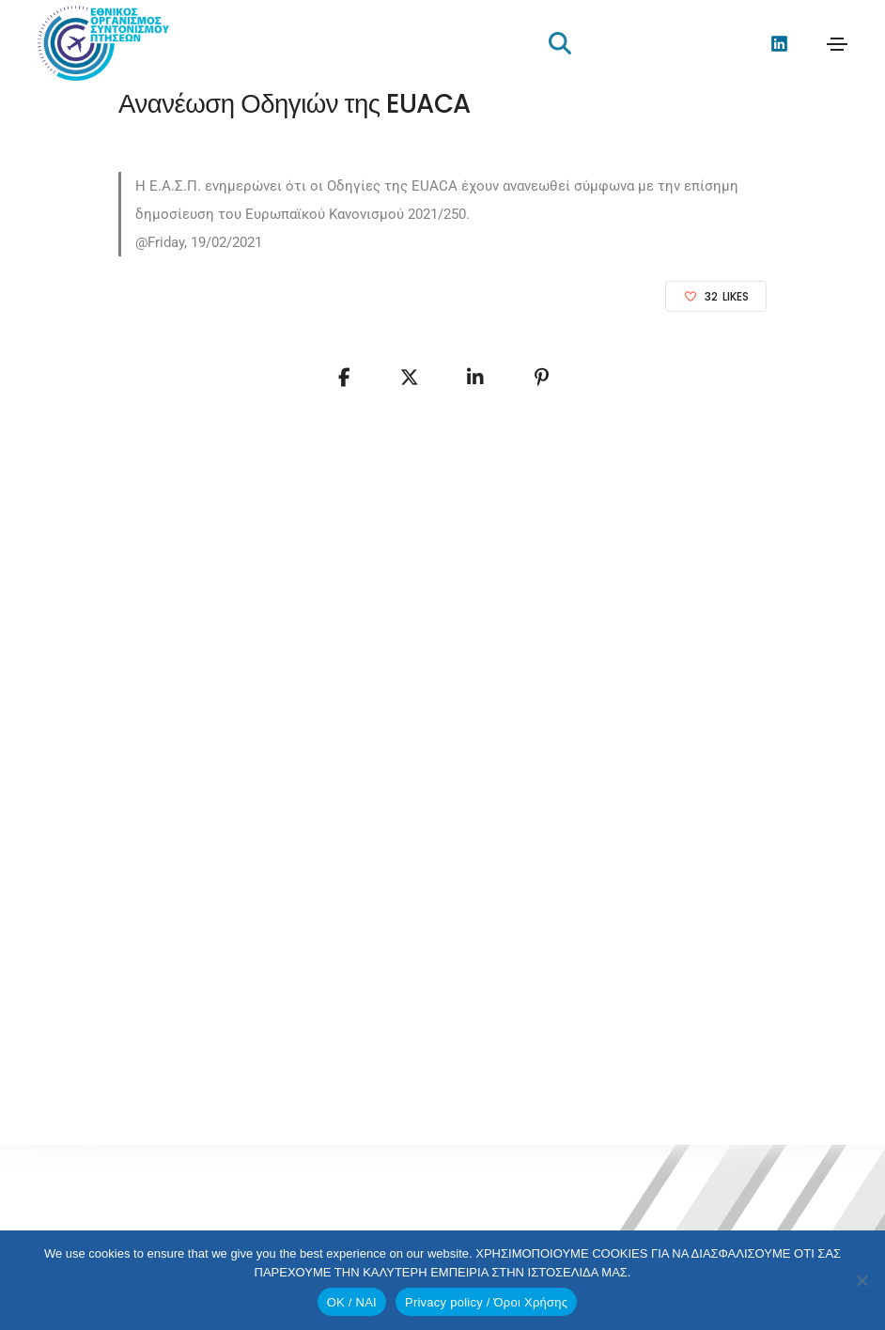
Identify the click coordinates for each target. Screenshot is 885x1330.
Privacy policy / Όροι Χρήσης (486, 1302)
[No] (861, 1280)
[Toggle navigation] (837, 44)
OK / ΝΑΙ (352, 1302)
